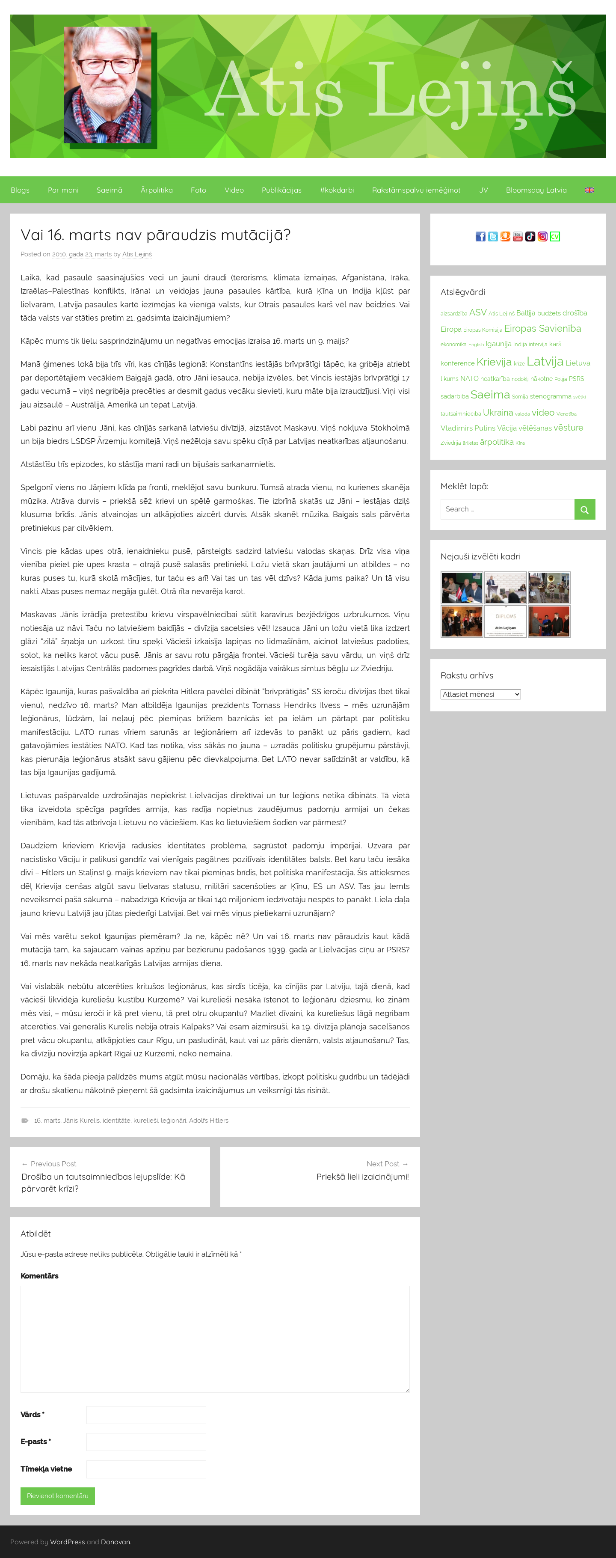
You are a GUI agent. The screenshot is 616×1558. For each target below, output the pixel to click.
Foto (198, 189)
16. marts (47, 1120)
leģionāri (173, 1120)
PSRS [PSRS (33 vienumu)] (576, 378)
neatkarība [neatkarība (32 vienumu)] (495, 378)
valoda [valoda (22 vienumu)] (522, 414)
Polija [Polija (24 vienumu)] (560, 379)
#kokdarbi (337, 189)
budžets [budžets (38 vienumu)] (549, 313)
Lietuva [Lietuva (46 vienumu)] (578, 363)
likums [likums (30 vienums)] (450, 378)
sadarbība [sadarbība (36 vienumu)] (455, 396)
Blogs (20, 189)
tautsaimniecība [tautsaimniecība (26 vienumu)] (461, 413)
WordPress (67, 1541)
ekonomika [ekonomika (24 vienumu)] (454, 345)
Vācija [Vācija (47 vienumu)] (507, 428)
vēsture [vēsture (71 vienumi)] (568, 427)
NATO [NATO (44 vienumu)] (469, 379)
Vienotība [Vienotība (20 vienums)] (567, 413)
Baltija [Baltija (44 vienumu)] (526, 313)
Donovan (115, 1541)
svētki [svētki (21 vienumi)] (579, 397)
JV (483, 189)
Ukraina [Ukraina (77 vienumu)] (498, 412)
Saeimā (109, 189)
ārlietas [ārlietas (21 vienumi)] (470, 443)
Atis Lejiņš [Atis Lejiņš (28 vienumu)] (502, 313)
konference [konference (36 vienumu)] (458, 363)
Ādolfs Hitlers (208, 1120)
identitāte (116, 1120)
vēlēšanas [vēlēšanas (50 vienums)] (535, 428)
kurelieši (145, 1120)
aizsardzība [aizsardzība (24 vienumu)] (454, 314)
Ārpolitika (157, 189)
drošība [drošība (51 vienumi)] (575, 313)
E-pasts (36, 1441)
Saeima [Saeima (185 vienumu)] (490, 394)
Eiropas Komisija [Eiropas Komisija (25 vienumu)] (483, 330)
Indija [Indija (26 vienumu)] (520, 344)
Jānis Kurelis (81, 1120)
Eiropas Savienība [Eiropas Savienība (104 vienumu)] (542, 328)
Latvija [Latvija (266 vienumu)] (545, 361)
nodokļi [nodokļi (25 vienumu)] (520, 379)
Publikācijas (282, 189)
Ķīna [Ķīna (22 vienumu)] (520, 443)
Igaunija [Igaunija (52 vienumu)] (499, 343)
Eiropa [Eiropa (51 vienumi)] (451, 329)
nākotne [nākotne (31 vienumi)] (541, 378)
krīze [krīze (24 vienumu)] (519, 364)
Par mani (63, 189)
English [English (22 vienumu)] (476, 345)
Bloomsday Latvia (536, 189)
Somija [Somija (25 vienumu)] (520, 397)
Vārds (32, 1414)
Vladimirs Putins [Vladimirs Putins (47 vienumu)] (468, 428)
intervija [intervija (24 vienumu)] (538, 345)
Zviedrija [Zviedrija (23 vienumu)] (451, 443)
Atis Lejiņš (137, 254)
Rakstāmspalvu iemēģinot (416, 189)
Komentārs (39, 1276)
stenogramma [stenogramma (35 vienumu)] (551, 396)
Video (234, 189)
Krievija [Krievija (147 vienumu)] (494, 362)
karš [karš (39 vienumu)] (555, 344)
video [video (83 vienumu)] (543, 412)
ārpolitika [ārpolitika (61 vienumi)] (497, 441)
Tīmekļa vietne (46, 1469)
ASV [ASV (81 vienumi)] (478, 312)
